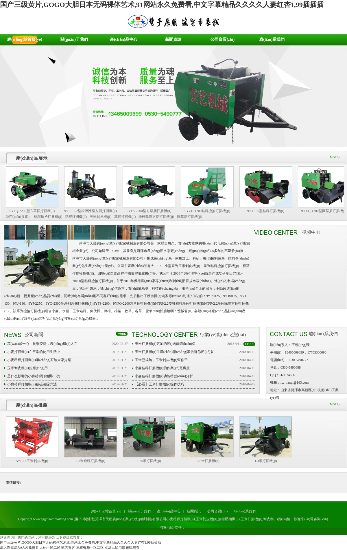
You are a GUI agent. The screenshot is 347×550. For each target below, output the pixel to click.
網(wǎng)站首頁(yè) (24, 39)
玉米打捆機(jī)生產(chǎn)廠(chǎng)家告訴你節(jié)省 (174, 352)
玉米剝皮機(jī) (100, 217)
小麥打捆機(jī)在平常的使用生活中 (33, 352)
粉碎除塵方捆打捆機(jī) (156, 217)
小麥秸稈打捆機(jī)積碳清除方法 (32, 384)
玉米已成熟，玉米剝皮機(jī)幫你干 (161, 360)
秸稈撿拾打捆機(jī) (48, 217)
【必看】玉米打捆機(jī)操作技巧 (159, 384)
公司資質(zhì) (223, 39)
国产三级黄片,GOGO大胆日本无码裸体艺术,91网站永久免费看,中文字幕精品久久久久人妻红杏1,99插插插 (162, 4)
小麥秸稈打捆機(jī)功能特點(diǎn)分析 (164, 376)
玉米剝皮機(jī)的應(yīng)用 (27, 368)
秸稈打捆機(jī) (76, 217)
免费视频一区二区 (90, 547)
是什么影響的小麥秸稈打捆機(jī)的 (33, 376)
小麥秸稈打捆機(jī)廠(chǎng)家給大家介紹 (39, 360)
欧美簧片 (68, 547)
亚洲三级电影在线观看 (122, 547)
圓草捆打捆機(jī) (189, 217)
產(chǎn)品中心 (123, 39)
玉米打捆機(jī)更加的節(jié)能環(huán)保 (165, 344)
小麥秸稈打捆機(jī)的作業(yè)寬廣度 (162, 368)
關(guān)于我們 (74, 39)
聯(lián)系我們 (272, 39)
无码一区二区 (50, 547)
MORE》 (335, 157)
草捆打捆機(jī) (125, 217)
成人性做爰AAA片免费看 (19, 547)
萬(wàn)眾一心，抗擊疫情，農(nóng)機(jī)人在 (42, 344)
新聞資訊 (173, 39)
